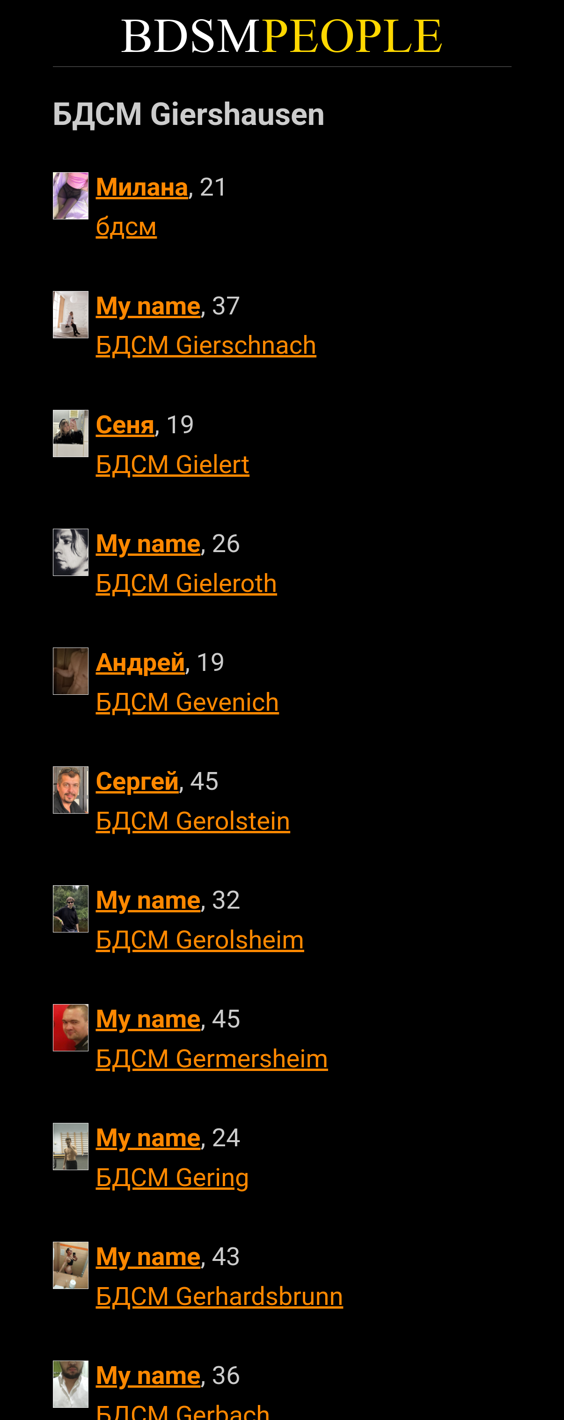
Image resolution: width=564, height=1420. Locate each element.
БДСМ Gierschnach (206, 345)
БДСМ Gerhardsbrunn (220, 1296)
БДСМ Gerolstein (193, 821)
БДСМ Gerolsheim (200, 939)
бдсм (126, 226)
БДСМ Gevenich (187, 702)
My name (148, 305)
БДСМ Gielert (173, 464)
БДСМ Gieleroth (187, 583)
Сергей (137, 781)
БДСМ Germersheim (212, 1058)
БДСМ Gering (172, 1177)
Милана (142, 187)
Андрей (140, 662)
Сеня (125, 424)
